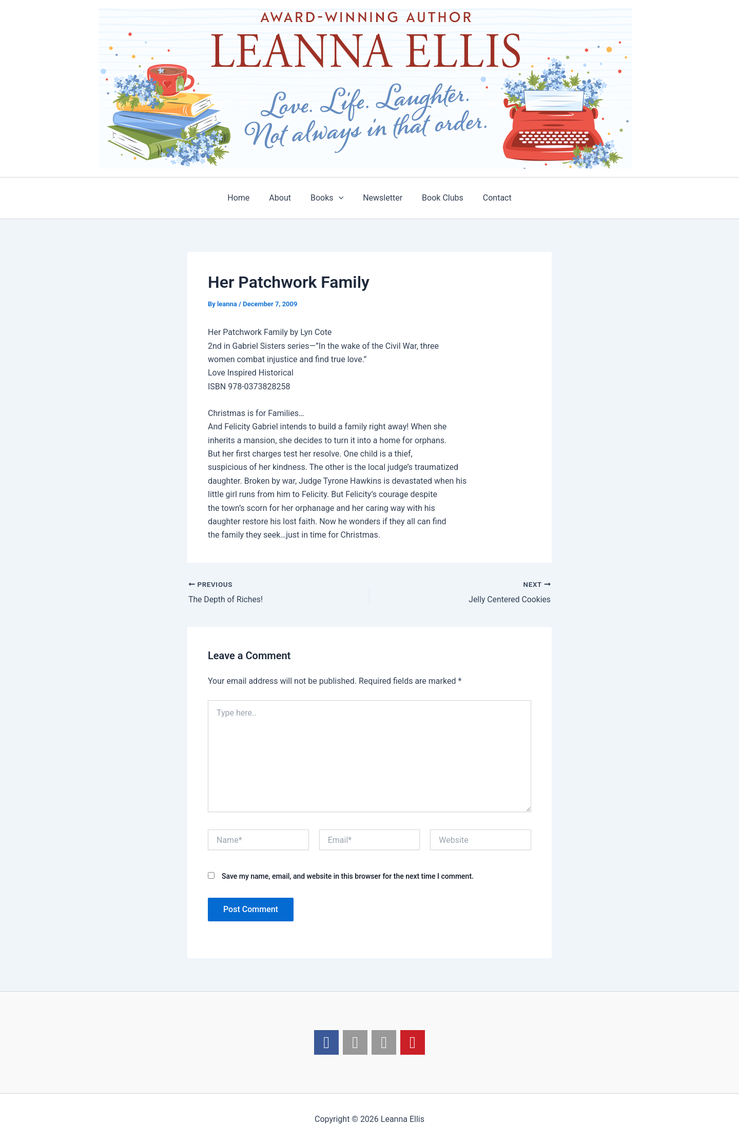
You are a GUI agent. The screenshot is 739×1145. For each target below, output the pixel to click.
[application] (340, 198)
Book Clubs (438, 198)
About (285, 198)
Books (328, 198)
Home (246, 198)
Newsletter (381, 198)
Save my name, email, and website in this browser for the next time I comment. (348, 876)
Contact (489, 198)
